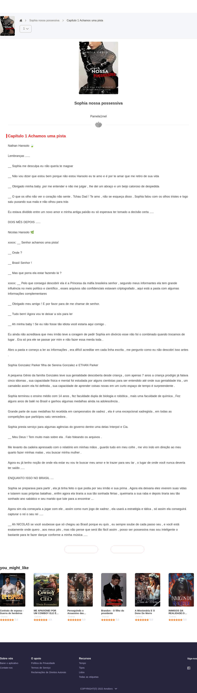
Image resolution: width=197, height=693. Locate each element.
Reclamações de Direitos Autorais (48, 672)
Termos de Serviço (41, 667)
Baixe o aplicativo (9, 663)
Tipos (82, 667)
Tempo (82, 663)
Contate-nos (6, 667)
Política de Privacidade (43, 663)
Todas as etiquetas (88, 677)
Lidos (81, 672)
